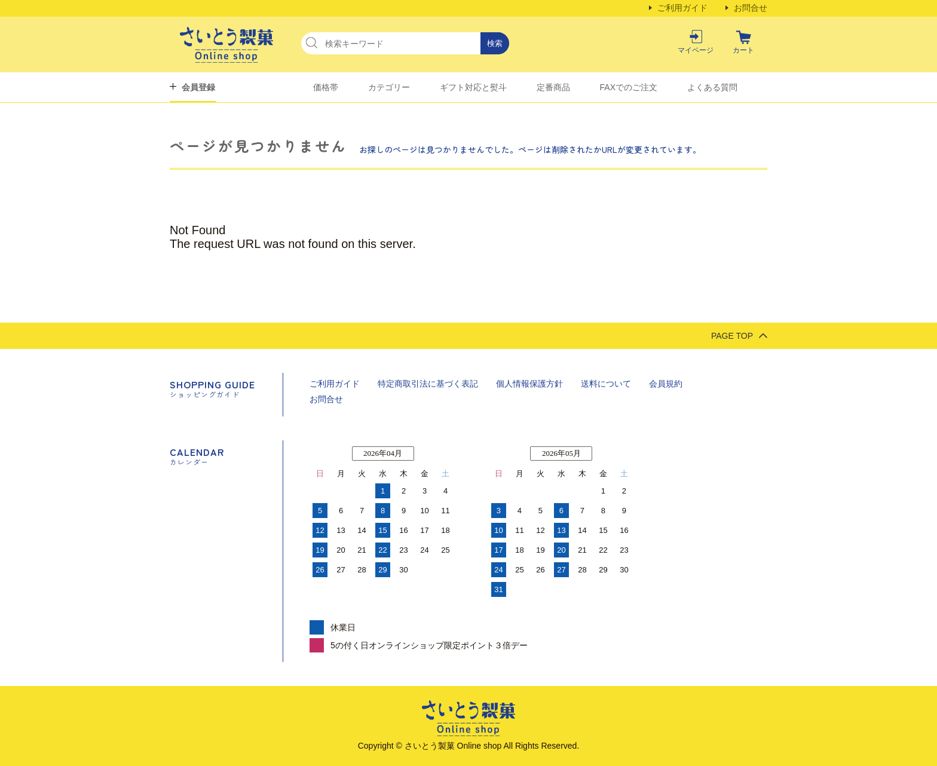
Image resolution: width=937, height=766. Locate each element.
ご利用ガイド (682, 8)
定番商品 (553, 87)
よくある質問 (712, 87)
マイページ (696, 50)
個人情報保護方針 (529, 383)
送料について (606, 383)
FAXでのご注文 (628, 87)
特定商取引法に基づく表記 (428, 383)
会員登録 (198, 87)
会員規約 (665, 383)
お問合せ (750, 8)
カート (743, 50)
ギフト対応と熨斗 (473, 87)
